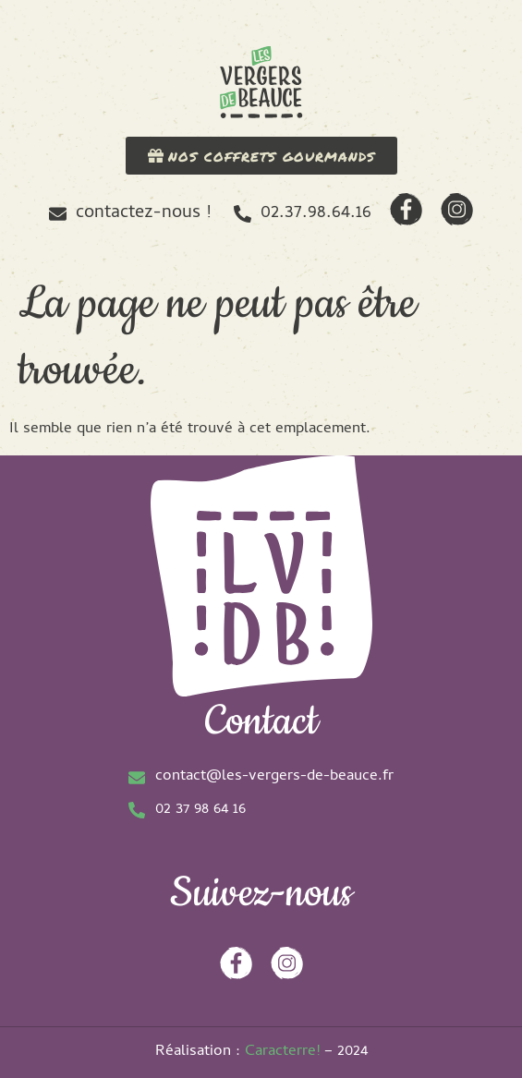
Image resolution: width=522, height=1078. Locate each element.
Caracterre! (282, 1052)
